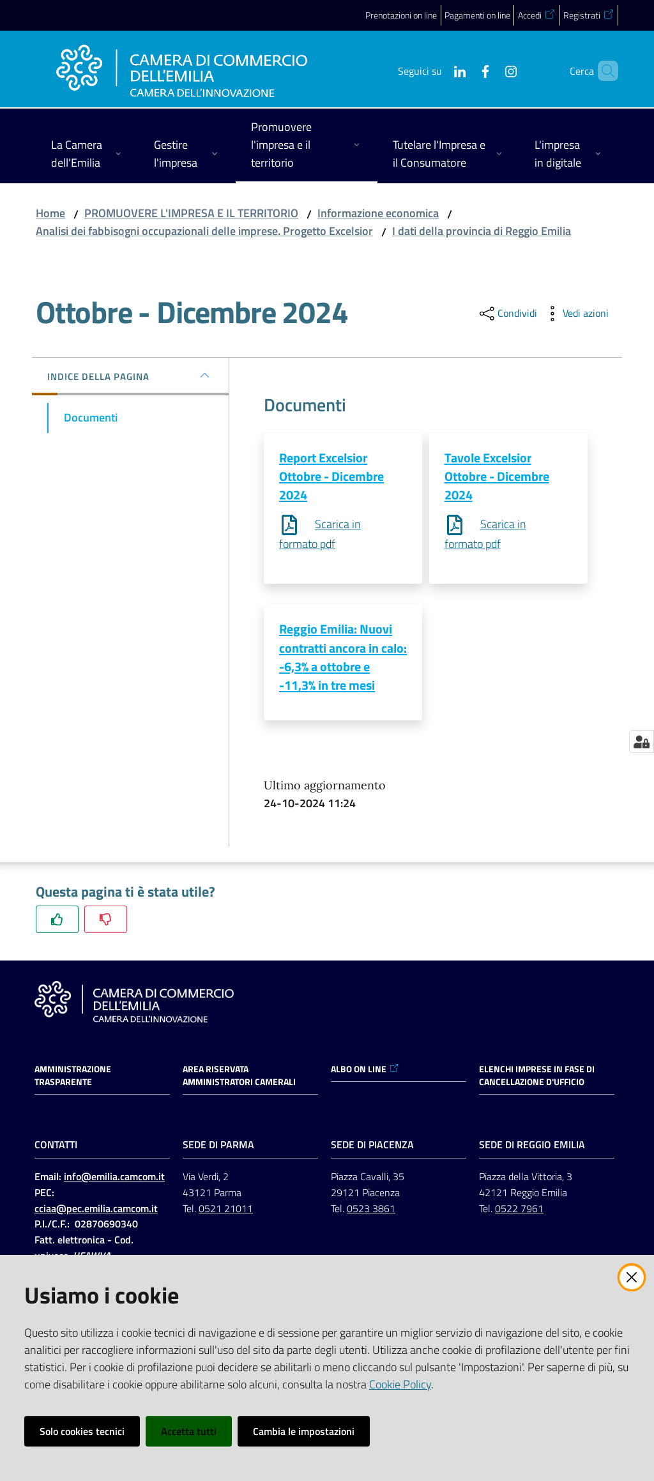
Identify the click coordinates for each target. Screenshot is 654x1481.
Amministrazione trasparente (72, 1077)
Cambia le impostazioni (303, 1431)
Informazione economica (378, 213)
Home (50, 213)
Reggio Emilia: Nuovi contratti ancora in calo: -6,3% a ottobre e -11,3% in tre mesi (343, 658)
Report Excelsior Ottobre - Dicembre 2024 (331, 476)
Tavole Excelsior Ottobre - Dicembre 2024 (497, 476)
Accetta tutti (189, 1431)
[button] (603, 71)
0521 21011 (226, 1209)
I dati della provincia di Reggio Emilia (481, 230)
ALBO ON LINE (365, 1071)
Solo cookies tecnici (82, 1431)
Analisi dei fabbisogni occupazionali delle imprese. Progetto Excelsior (204, 230)
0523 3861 (371, 1209)
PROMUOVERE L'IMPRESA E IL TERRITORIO (191, 213)
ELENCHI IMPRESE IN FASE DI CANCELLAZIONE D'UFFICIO (537, 1077)
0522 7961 (519, 1209)
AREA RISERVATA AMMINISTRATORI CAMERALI (239, 1077)
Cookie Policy (400, 1384)
